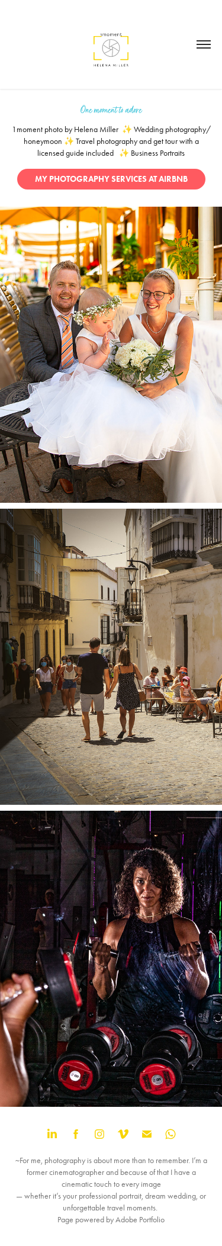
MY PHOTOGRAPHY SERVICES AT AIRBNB (111, 179)
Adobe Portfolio (140, 1220)
